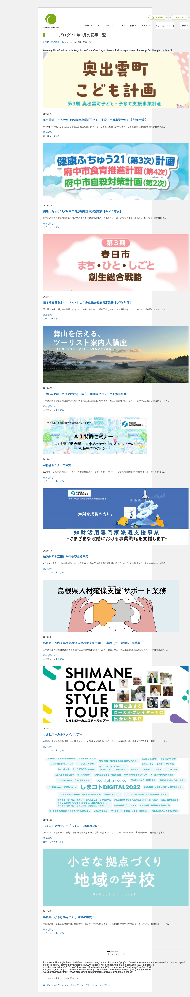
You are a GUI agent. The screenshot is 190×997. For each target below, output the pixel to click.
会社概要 (184, 25)
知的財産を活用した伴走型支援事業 (65, 556)
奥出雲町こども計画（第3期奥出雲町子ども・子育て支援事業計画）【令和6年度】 (95, 120)
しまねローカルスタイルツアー (63, 734)
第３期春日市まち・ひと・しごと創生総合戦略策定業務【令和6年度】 (87, 302)
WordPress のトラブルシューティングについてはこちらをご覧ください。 (77, 985)
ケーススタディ (128, 25)
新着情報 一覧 (57, 42)
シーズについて (92, 25)
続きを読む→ (49, 132)
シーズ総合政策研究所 (50, 24)
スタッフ (145, 25)
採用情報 (157, 17)
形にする (60, 410)
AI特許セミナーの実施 (57, 465)
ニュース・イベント (165, 25)
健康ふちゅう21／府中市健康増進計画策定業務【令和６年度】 (82, 211)
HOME (46, 42)
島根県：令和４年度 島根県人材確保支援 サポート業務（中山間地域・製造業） (93, 643)
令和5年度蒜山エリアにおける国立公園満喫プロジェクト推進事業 (84, 394)
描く (58, 136)
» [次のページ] (124, 954)
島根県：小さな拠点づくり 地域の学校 (67, 917)
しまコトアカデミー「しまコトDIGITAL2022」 (72, 826)
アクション (110, 25)
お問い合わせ (179, 17)
